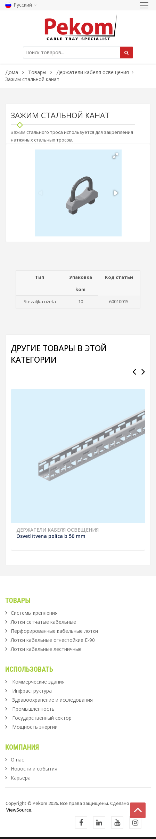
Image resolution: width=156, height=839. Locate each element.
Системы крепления (34, 613)
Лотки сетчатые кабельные (43, 622)
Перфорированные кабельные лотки (54, 631)
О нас (17, 759)
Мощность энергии (35, 727)
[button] (115, 155)
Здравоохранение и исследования (52, 699)
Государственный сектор (42, 718)
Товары (38, 72)
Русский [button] (21, 4)
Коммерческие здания (38, 681)
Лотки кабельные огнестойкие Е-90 (53, 640)
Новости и (34, 768)
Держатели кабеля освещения (92, 72)
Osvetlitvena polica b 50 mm (50, 536)
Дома (11, 72)
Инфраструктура (32, 690)
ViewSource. (19, 810)
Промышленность (33, 708)
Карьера (21, 777)
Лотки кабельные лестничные (46, 649)
